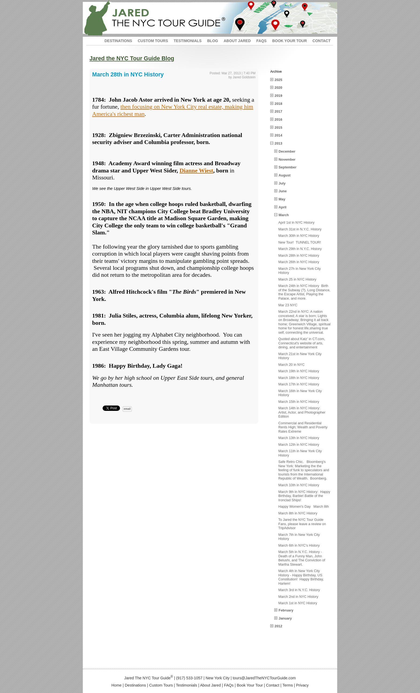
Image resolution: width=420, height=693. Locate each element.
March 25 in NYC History (297, 279)
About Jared (210, 685)
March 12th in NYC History (298, 445)
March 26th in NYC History (298, 262)
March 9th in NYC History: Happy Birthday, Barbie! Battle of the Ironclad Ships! (304, 496)
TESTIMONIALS (187, 41)
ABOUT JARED (237, 41)
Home (116, 685)
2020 (278, 88)
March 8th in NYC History (297, 513)
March (284, 215)
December (287, 151)
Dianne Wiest (196, 170)
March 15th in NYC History (298, 402)
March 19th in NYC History (298, 371)
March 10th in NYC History (298, 485)
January (285, 618)
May (282, 199)
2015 (278, 128)
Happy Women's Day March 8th (303, 506)
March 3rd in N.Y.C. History (299, 590)
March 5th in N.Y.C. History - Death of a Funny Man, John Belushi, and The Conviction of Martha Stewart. (301, 558)
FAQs (229, 685)
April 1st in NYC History (296, 222)
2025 (278, 80)
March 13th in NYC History (298, 438)
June (283, 191)
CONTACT (322, 41)
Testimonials (186, 685)
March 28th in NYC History (298, 255)
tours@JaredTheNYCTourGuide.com (264, 678)
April (282, 207)
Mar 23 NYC (287, 305)
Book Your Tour (250, 685)
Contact (272, 685)
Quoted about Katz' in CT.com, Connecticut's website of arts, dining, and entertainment (301, 343)
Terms (287, 685)
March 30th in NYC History (298, 236)
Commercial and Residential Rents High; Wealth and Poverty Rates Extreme (302, 427)
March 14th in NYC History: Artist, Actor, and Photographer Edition (301, 412)
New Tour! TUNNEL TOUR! (299, 242)
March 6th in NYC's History (299, 545)
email (127, 408)
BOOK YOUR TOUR (289, 41)
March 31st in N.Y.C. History (299, 229)
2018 (278, 104)
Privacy (302, 685)
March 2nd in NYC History (298, 597)
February (286, 610)
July (282, 183)
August (284, 175)
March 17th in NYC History (298, 384)
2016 (278, 119)
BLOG (212, 41)
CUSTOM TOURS (153, 41)
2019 (278, 96)
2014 (278, 135)
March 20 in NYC (291, 365)
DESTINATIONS (118, 41)
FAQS (261, 41)
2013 (278, 143)
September (288, 167)
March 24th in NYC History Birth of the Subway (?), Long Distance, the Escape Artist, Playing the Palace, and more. (304, 292)
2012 (278, 626)
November (287, 159)
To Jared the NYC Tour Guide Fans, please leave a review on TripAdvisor (302, 524)
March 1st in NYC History (297, 603)
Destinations (135, 685)
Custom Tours (161, 685)
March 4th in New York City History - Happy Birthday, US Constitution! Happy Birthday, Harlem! (301, 577)
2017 (278, 111)
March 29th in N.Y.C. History (300, 249)
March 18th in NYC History (298, 378)
